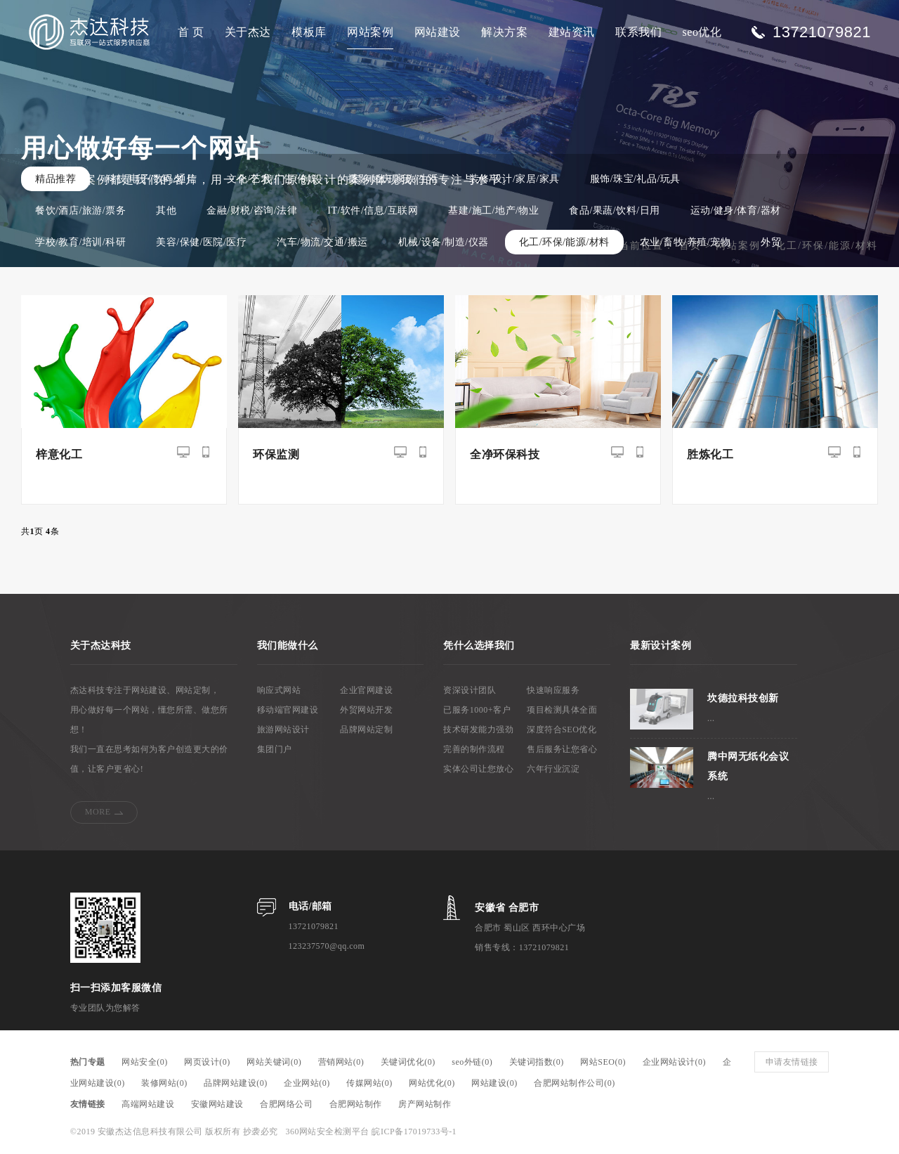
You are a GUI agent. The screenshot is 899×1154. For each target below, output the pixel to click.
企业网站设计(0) (675, 1062)
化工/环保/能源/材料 (564, 242)
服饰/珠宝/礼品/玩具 (635, 179)
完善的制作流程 (474, 749)
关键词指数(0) (536, 1062)
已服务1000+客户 (477, 710)
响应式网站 (279, 690)
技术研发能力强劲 (478, 729)
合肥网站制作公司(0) (574, 1083)
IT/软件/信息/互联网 (372, 210)
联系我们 (638, 32)
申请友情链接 (792, 1062)
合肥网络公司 (286, 1104)
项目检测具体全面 (562, 710)
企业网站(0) (307, 1083)
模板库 (309, 32)
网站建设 (437, 32)
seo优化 (702, 32)
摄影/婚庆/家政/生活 (393, 179)
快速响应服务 (553, 690)
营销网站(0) (341, 1062)
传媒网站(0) (369, 1083)
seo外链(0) (472, 1062)
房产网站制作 (424, 1104)
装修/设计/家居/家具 (514, 179)
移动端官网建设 (288, 710)
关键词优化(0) (408, 1062)
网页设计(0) (207, 1062)
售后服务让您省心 (562, 749)
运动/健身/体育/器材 (735, 210)
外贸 (771, 242)
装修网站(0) (164, 1083)
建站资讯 (572, 32)
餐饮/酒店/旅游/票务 (80, 210)
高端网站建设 (148, 1104)
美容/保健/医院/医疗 (201, 242)
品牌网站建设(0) (236, 1083)
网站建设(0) (494, 1083)
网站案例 (370, 32)
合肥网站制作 (355, 1104)
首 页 (191, 32)
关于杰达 (248, 32)
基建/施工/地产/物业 (493, 210)
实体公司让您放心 (478, 769)
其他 (166, 210)
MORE (98, 812)
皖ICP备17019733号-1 (414, 1131)
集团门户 (274, 749)
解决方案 (504, 32)
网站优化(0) (432, 1083)
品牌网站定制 (366, 729)
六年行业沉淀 (553, 769)
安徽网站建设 (217, 1104)
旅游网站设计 (283, 729)
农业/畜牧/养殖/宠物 (685, 242)
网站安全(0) (145, 1062)
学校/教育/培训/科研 (80, 242)
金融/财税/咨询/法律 (251, 210)
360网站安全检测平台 (327, 1131)
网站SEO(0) (603, 1062)
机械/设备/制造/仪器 (443, 242)
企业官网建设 (366, 690)
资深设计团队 (469, 690)
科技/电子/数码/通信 (151, 179)
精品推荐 (55, 179)
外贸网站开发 (366, 710)
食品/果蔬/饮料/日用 (614, 210)
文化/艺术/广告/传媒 (272, 179)
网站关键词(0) (274, 1062)
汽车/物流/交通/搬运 (322, 242)
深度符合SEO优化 (561, 729)
